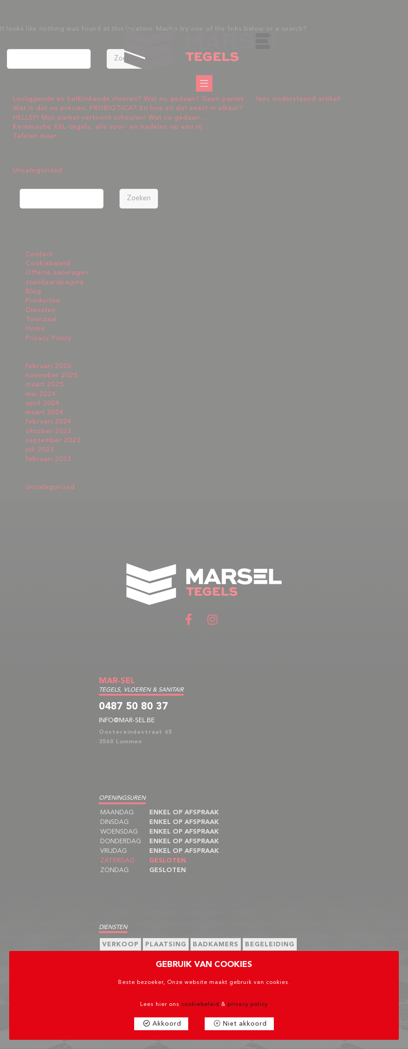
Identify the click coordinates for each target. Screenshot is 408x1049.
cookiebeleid (200, 1004)
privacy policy (248, 1004)
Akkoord (166, 1024)
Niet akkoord (245, 1024)
